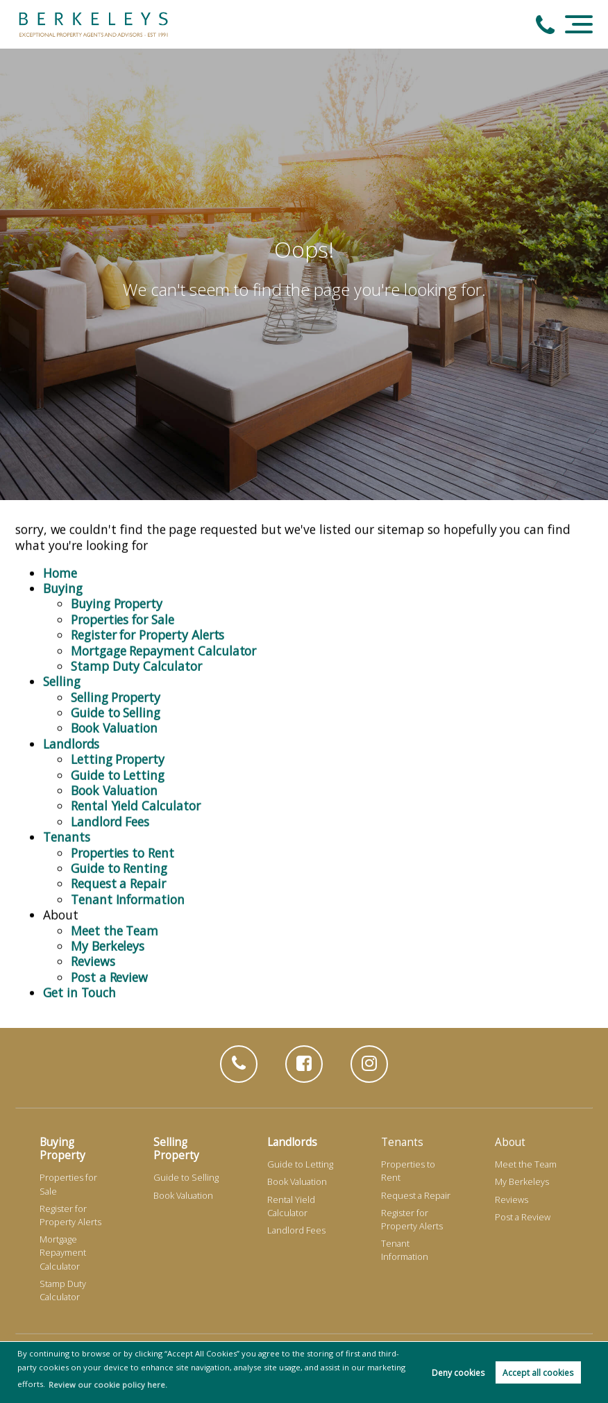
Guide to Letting (117, 771)
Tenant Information (128, 896)
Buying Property (116, 600)
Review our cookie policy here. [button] (108, 1384)
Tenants (66, 834)
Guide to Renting (119, 865)
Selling (62, 678)
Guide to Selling (115, 710)
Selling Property (115, 694)
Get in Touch (79, 989)
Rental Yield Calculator (136, 803)
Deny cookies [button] (458, 1373)
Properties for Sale (122, 616)
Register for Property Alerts (148, 632)
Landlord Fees (110, 818)
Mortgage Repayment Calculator (163, 647)
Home (60, 569)
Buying (63, 585)
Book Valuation (114, 725)
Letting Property (117, 756)
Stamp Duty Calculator (136, 662)
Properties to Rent (122, 849)
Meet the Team (114, 927)
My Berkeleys (107, 942)
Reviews (93, 958)
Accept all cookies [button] (538, 1373)
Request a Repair (118, 880)
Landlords (71, 740)
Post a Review (109, 973)
